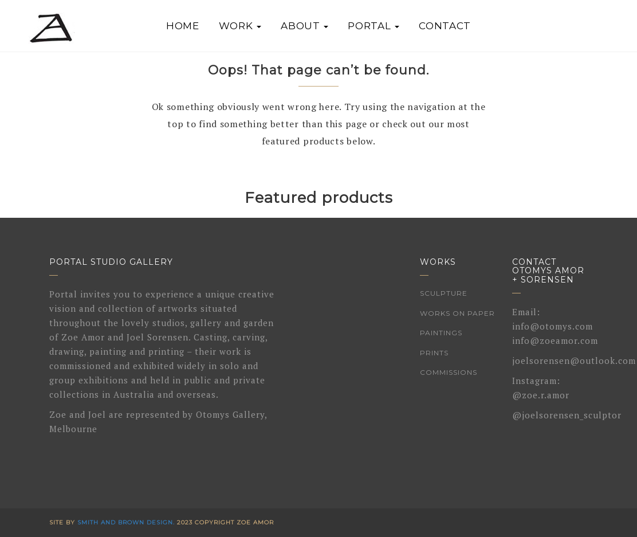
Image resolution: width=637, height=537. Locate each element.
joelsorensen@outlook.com (574, 360)
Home (182, 26)
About (304, 26)
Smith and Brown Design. (126, 522)
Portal (373, 26)
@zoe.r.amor (540, 395)
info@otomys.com (552, 326)
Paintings (441, 332)
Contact (445, 26)
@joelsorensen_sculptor (567, 415)
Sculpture (443, 293)
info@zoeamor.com (555, 340)
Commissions (448, 372)
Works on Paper (457, 313)
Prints (434, 352)
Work (240, 26)
